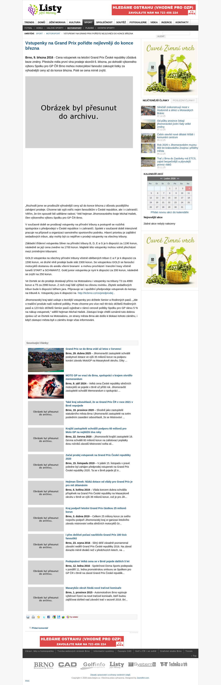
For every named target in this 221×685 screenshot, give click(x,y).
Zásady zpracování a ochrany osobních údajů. (110, 675)
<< (161, 178)
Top (195, 656)
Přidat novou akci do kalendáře (170, 212)
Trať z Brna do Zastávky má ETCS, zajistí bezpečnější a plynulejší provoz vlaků (176, 161)
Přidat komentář (40, 628)
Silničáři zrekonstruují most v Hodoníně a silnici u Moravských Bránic (175, 110)
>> (177, 178)
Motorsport (53, 33)
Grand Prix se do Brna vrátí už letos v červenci (93, 348)
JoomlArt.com (143, 678)
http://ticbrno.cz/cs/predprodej (95, 292)
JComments (134, 632)
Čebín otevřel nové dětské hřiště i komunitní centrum (175, 136)
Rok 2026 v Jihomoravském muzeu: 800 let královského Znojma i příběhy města (177, 147)
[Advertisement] (81, 176)
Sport (39, 33)
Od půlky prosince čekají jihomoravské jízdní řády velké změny (174, 123)
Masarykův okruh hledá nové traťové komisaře (93, 587)
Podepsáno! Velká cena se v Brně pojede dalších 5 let (98, 561)
